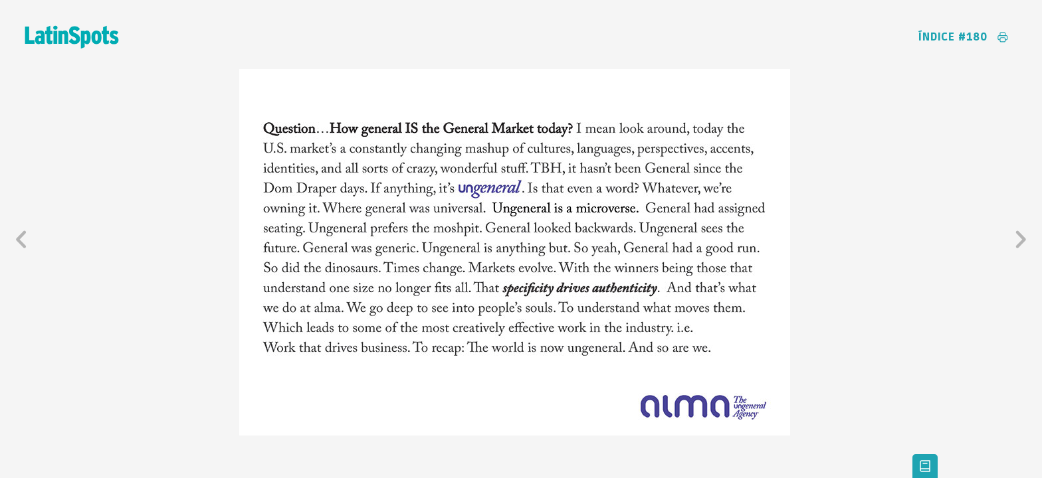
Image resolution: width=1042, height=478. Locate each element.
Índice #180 (953, 37)
